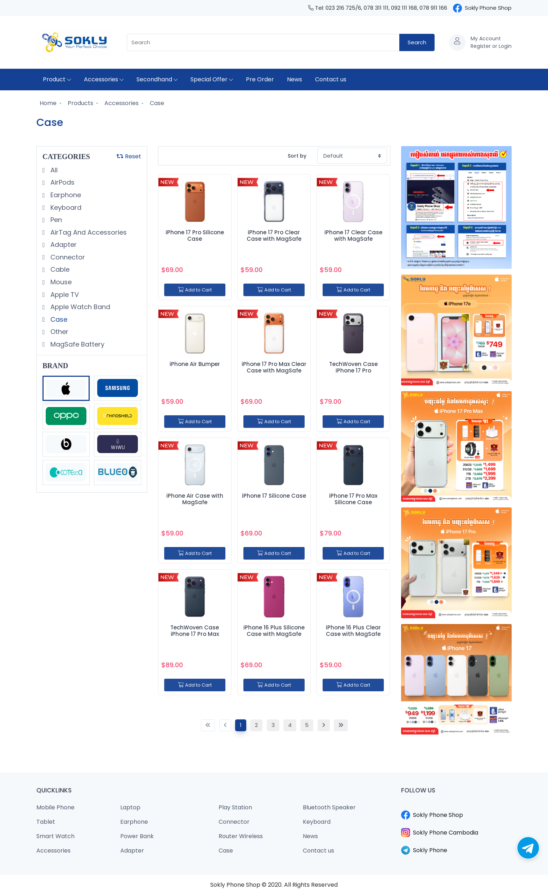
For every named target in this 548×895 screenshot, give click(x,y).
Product (57, 79)
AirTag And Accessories (88, 232)
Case (156, 103)
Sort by (297, 155)
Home (47, 103)
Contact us (330, 79)
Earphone (65, 194)
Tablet (45, 822)
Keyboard (65, 207)
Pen (55, 219)
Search (417, 42)
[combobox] (263, 42)
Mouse (60, 281)
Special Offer (211, 79)
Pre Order (260, 79)
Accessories (103, 79)
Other (58, 331)
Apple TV (64, 294)
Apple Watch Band (79, 306)
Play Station (235, 807)
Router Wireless (241, 836)
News (294, 79)
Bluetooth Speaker (329, 807)
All (53, 170)
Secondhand (157, 79)
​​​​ (456, 806)
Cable (59, 269)
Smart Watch (55, 836)
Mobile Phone (55, 807)
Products (79, 103)
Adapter (63, 244)
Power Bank (137, 836)
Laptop (130, 807)
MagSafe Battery (76, 344)
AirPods (62, 182)
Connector (67, 257)
